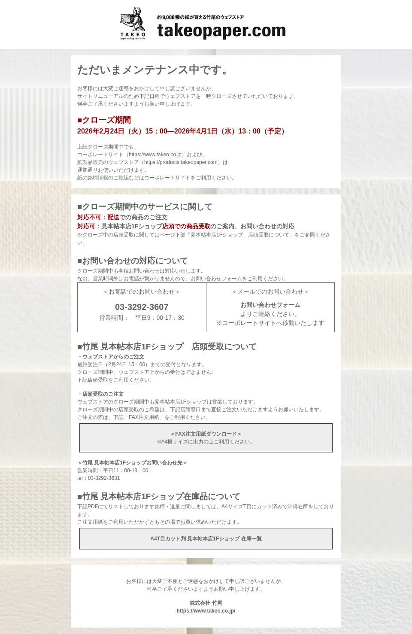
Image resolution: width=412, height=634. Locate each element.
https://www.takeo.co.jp (155, 155)
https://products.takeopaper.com (181, 162)
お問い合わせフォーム (270, 304)
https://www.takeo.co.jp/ (206, 611)
